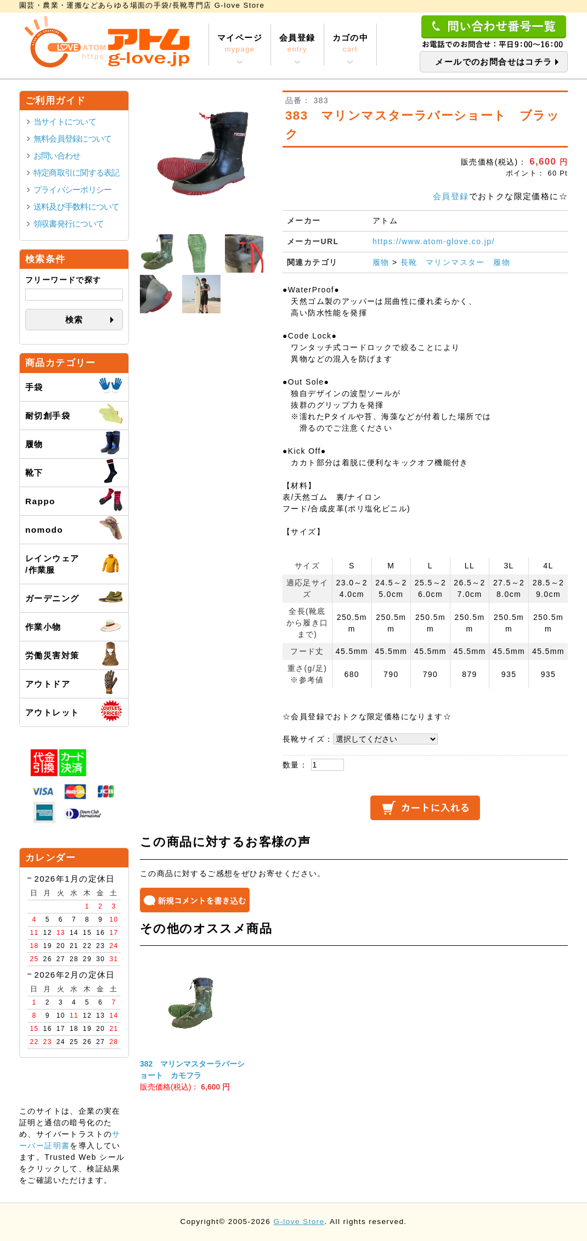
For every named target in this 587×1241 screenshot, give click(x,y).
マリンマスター (455, 262)
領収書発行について (68, 223)
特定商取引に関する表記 (76, 172)
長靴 (408, 262)
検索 (74, 319)
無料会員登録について (72, 138)
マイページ (239, 44)
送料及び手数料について (76, 206)
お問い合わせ (56, 155)
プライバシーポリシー (72, 189)
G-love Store (298, 1221)
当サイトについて (64, 121)
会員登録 (297, 44)
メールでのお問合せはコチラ (493, 61)
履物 (381, 262)
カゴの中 (350, 44)
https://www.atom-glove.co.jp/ (433, 241)
